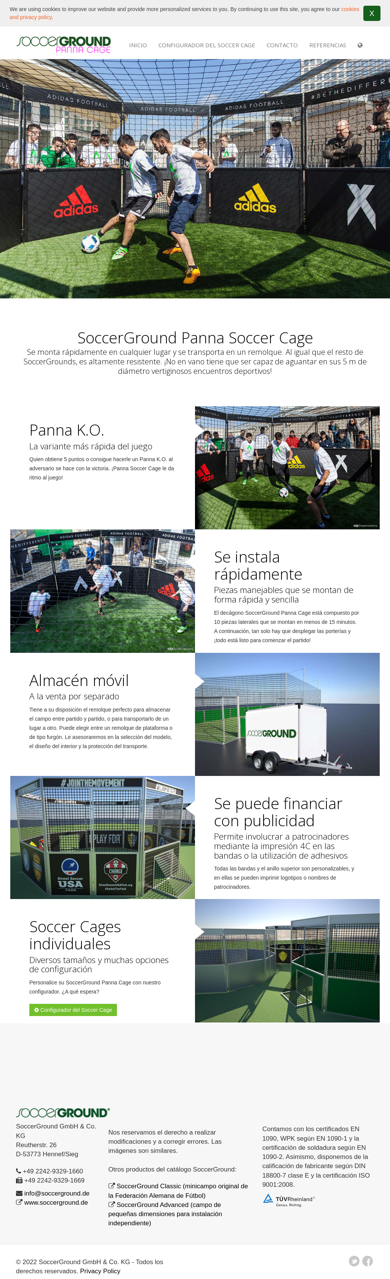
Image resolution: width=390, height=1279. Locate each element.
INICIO (138, 45)
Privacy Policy (100, 1271)
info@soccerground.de (57, 1193)
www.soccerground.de (56, 1202)
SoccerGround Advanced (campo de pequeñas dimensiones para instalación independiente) (165, 1214)
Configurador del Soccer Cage (206, 45)
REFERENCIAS (327, 45)
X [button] (371, 13)
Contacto (282, 45)
